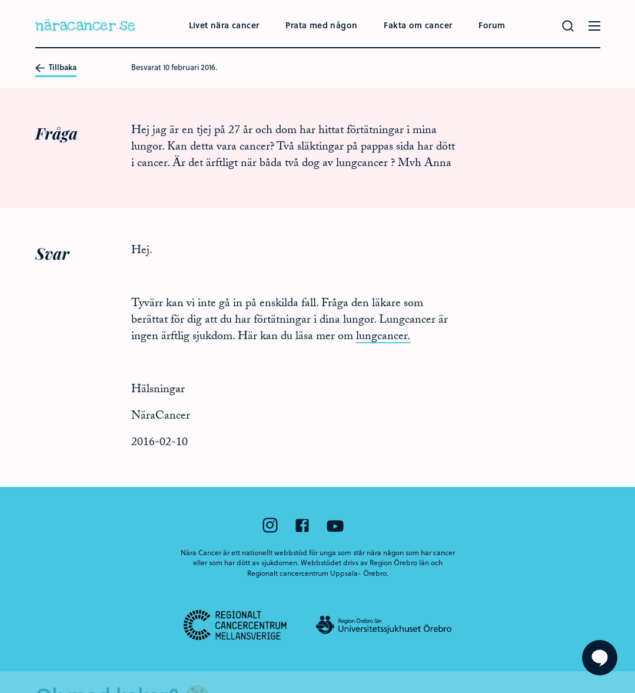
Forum (491, 25)
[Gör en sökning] (568, 26)
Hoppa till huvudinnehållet (0, 0)
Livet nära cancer (224, 25)
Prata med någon (321, 25)
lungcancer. (383, 337)
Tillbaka (56, 67)
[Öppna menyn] (594, 26)
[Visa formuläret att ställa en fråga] (599, 657)
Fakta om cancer (418, 25)
